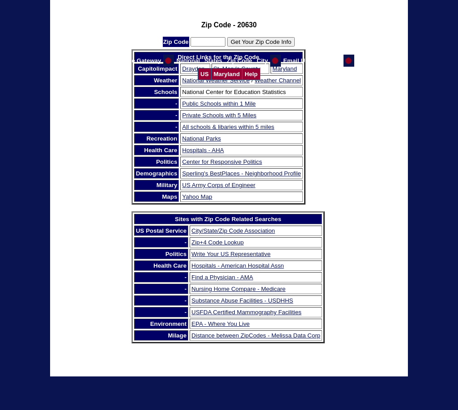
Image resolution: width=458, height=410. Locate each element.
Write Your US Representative (231, 254)
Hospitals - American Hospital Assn (237, 265)
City (262, 60)
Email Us (295, 60)
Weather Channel (277, 80)
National (188, 60)
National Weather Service (216, 80)
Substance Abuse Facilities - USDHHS (242, 300)
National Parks (201, 138)
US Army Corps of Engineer (218, 185)
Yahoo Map (197, 196)
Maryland (227, 74)
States (213, 60)
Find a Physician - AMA (222, 277)
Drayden (193, 68)
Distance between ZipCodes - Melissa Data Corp (255, 335)
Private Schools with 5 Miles (219, 115)
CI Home (368, 60)
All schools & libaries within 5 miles (228, 127)
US (204, 74)
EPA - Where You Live (220, 323)
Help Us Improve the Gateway (119, 60)
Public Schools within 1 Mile (218, 103)
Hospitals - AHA (203, 150)
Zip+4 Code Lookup (217, 242)
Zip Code (239, 60)
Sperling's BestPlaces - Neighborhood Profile (241, 173)
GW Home (327, 60)
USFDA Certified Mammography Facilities (246, 312)
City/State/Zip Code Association (233, 230)
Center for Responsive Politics (222, 161)
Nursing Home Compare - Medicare (238, 289)
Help (251, 74)
